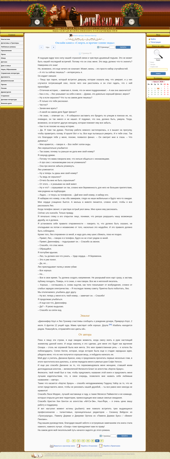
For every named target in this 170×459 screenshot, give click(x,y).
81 (74, 441)
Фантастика (5, 39)
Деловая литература (9, 99)
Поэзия (3, 88)
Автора (152, 64)
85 (93, 441)
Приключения (6, 50)
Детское (4, 62)
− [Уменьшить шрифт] (41, 47)
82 (78, 441)
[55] (110, 325)
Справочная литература (10, 73)
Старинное (5, 96)
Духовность (5, 77)
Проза (3, 54)
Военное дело (6, 103)
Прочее (4, 84)
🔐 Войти (152, 39)
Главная (11, 35)
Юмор (3, 58)
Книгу (151, 62)
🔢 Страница (103, 47)
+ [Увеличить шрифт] (53, 47)
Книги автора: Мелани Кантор (85, 36)
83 (83, 441)
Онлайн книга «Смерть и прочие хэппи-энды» (85, 42)
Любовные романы (8, 47)
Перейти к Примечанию (111, 446)
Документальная (7, 81)
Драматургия (6, 92)
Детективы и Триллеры (10, 43)
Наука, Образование (8, 69)
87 (102, 441)
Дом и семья (6, 66)
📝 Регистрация (155, 42)
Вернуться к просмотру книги (64, 446)
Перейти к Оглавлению (89, 446)
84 (88, 441)
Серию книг (153, 67)
